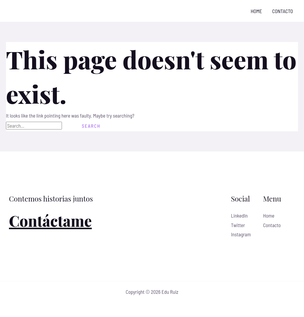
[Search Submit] (69, 126)
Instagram (241, 234)
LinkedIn (239, 215)
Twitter (238, 225)
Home (256, 11)
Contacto (282, 11)
